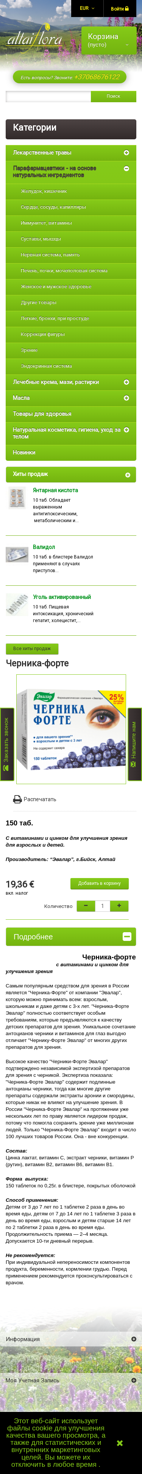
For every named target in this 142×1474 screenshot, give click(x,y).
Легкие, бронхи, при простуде (55, 318)
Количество (58, 906)
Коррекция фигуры (43, 334)
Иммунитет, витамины (46, 223)
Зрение (29, 350)
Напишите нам (133, 744)
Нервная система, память (50, 254)
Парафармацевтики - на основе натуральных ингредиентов (54, 172)
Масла (21, 398)
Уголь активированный (62, 597)
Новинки (24, 452)
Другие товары (38, 302)
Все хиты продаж (32, 648)
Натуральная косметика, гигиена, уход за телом (66, 433)
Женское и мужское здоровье (56, 286)
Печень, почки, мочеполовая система (64, 270)
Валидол (44, 547)
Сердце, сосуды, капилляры (53, 207)
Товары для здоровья (42, 413)
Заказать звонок (6, 744)
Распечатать (34, 799)
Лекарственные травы (42, 152)
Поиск (113, 96)
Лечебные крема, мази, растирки (56, 382)
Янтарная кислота (55, 490)
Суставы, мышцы (41, 239)
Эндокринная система (46, 366)
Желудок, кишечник (44, 191)
